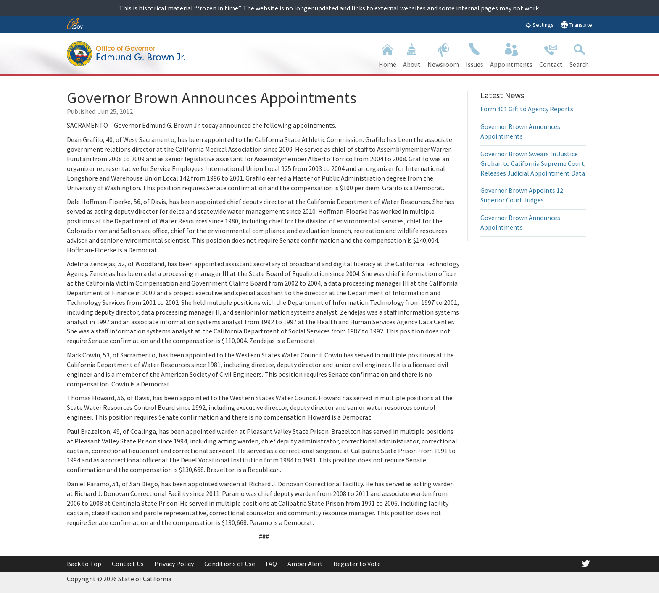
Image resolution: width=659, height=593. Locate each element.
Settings (539, 25)
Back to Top (84, 563)
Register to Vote (357, 563)
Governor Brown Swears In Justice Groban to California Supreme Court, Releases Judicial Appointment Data (533, 163)
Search (579, 54)
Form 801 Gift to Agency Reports (526, 109)
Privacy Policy (174, 563)
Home (387, 54)
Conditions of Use (229, 563)
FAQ (271, 563)
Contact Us (128, 563)
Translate (576, 25)
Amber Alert (305, 563)
